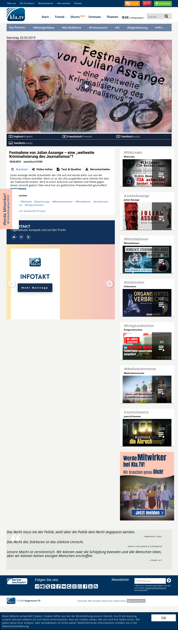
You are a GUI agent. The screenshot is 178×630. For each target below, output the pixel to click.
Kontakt (78, 3)
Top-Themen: (17, 27)
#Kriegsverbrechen (34, 204)
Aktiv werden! (63, 3)
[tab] (19, 169)
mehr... (159, 27)
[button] (132, 3)
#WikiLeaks (26, 201)
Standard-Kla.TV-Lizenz (35, 210)
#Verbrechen (15, 204)
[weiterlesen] (18, 188)
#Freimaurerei (98, 27)
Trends (61, 17)
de (133, 17)
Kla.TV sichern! (27, 3)
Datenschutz (119, 600)
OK (163, 617)
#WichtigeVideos (43, 27)
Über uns (11, 3)
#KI (117, 27)
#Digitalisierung (137, 27)
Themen (112, 17)
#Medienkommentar (62, 201)
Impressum (107, 600)
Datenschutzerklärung (15, 626)
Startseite (82, 600)
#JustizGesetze (101, 201)
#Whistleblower (83, 201)
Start (46, 17)
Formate (96, 17)
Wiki (90, 600)
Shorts (77, 17)
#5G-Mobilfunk (71, 27)
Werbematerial (45, 3)
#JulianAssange (42, 201)
